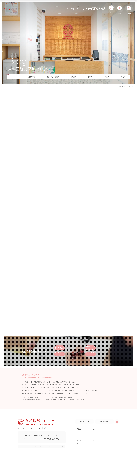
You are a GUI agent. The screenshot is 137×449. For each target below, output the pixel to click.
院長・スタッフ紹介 (52, 77)
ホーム (14, 77)
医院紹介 (73, 77)
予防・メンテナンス (104, 438)
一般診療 (101, 435)
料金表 (107, 77)
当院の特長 (31, 77)
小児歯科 (101, 442)
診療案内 (90, 77)
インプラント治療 (104, 445)
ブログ (122, 77)
